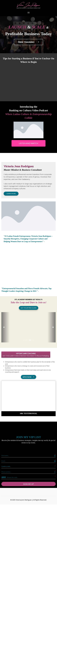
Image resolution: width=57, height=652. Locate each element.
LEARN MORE (11, 193)
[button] (5, 327)
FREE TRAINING (29, 42)
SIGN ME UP (28, 484)
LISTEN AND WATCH (28, 143)
